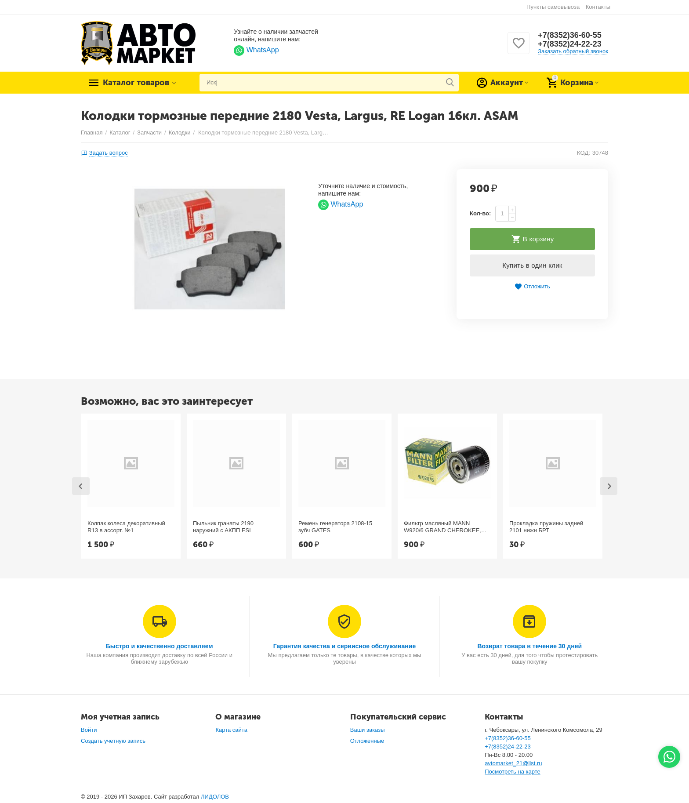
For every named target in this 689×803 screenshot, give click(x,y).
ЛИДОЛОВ (215, 796)
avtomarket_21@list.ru (513, 763)
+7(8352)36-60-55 (570, 35)
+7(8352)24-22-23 (570, 44)
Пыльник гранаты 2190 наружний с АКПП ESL (223, 527)
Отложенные (367, 741)
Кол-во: (480, 213)
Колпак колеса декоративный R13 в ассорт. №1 (126, 527)
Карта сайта (231, 730)
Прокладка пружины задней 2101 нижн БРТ (546, 527)
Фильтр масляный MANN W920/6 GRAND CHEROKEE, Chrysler (442, 527)
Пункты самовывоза (553, 7)
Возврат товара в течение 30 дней (529, 646)
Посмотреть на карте (512, 771)
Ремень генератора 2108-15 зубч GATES (335, 527)
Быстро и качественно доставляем (159, 646)
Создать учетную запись (113, 741)
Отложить (532, 287)
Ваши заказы (367, 730)
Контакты (598, 7)
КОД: (583, 152)
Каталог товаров (136, 82)
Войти (89, 730)
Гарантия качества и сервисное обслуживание (344, 646)
